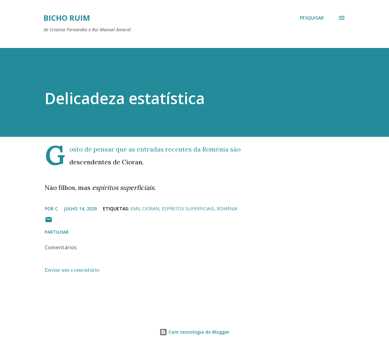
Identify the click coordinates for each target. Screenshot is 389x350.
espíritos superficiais (188, 209)
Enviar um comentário (72, 270)
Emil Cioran (144, 209)
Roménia (227, 209)
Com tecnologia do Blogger (194, 332)
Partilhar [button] (57, 232)
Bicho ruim (66, 17)
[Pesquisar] (312, 18)
